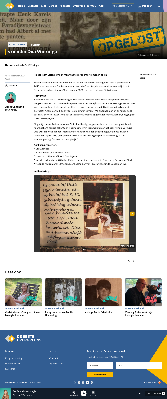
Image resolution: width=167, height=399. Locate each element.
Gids (43, 6)
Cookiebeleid (150, 382)
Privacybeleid (36, 382)
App (101, 6)
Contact (53, 358)
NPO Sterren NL (123, 6)
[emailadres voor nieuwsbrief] (139, 365)
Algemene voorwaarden (16, 382)
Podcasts (64, 6)
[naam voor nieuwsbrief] (100, 365)
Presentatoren (13, 363)
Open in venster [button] (155, 393)
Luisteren (10, 369)
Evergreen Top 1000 (84, 6)
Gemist (53, 6)
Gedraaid (33, 6)
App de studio (56, 363)
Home (21, 6)
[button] (74, 393)
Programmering (14, 358)
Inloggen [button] (146, 6)
